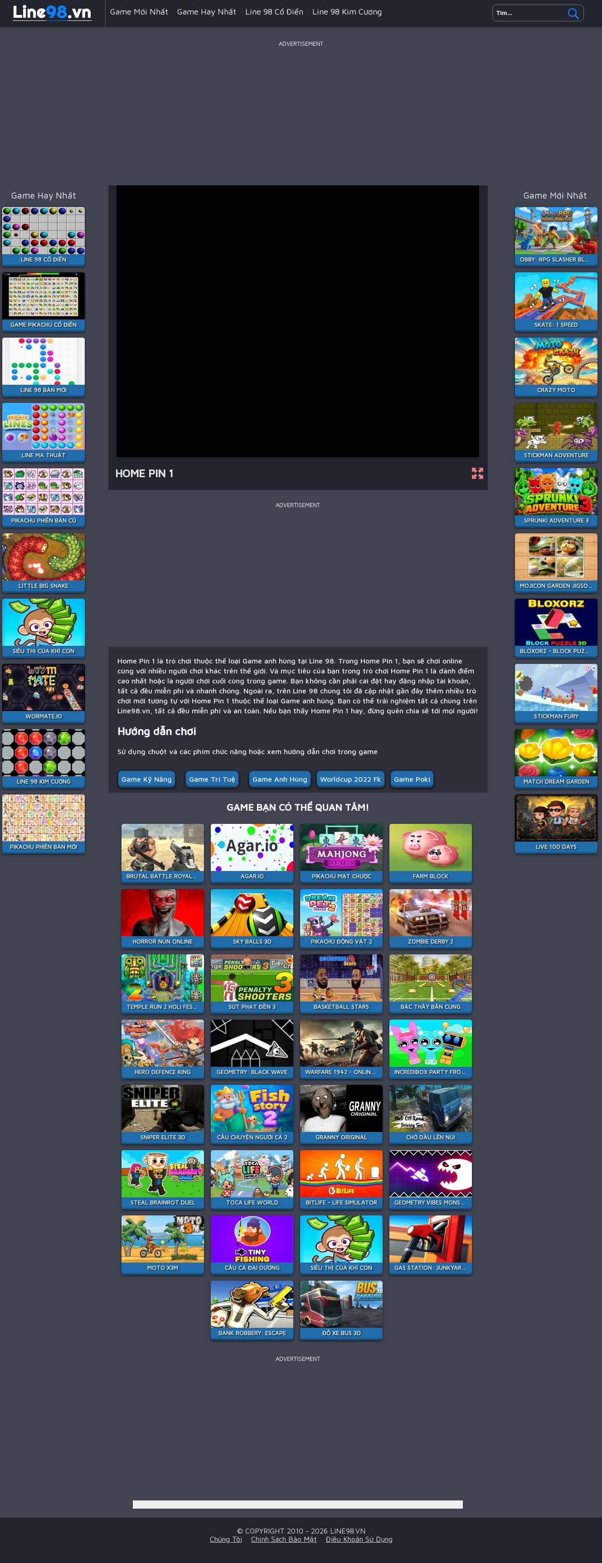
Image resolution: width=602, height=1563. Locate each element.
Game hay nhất (206, 11)
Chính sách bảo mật (284, 1539)
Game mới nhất (139, 11)
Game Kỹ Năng (146, 779)
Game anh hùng (279, 779)
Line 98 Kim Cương (347, 11)
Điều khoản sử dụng (359, 1539)
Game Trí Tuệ (212, 779)
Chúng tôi (226, 1539)
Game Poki (412, 779)
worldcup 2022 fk (350, 779)
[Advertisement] (301, 112)
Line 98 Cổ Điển (274, 11)
